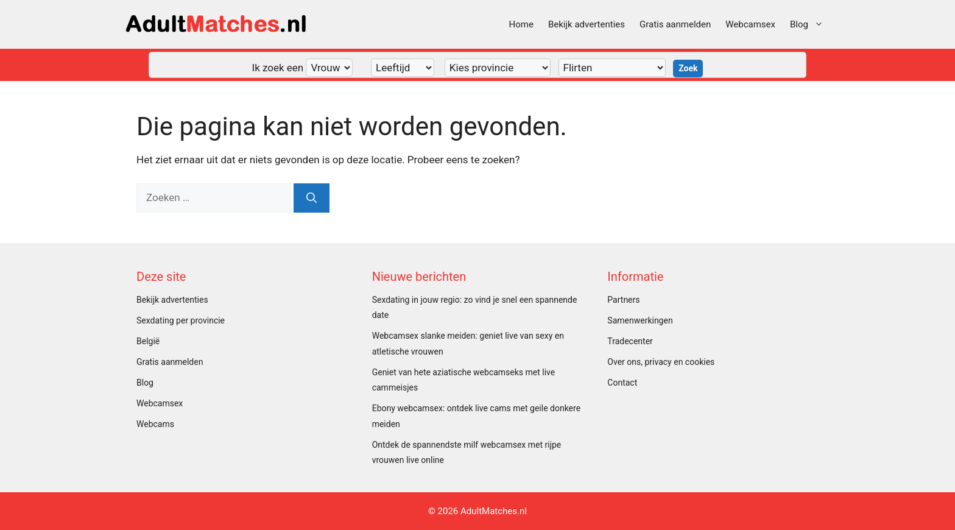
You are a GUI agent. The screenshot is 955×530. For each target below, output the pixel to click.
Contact (622, 382)
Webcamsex (750, 24)
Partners (623, 300)
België (148, 341)
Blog (810, 24)
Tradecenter (629, 341)
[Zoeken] (311, 198)
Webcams (155, 424)
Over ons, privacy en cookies (660, 362)
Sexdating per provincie (180, 320)
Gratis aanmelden (675, 24)
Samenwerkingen (639, 320)
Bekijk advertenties (586, 24)
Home (521, 24)
